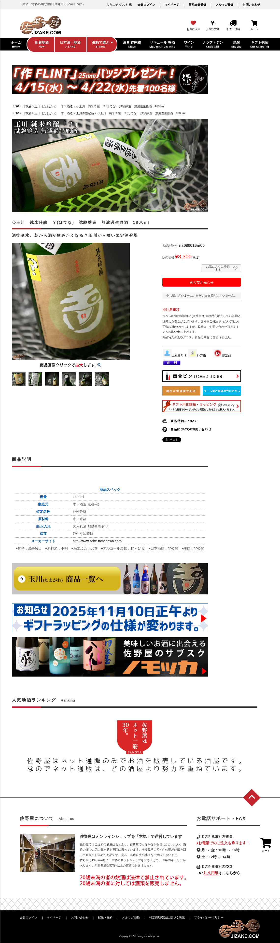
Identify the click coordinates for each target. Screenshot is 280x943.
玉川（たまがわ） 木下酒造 (53, 106)
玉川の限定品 (85, 113)
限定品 (222, 355)
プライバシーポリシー (209, 917)
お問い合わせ (251, 4)
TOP (16, 106)
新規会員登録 (197, 4)
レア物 (197, 355)
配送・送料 (105, 917)
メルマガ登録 (224, 4)
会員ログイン (146, 4)
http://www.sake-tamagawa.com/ (97, 541)
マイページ (172, 4)
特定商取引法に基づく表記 (167, 917)
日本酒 (26, 106)
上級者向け (174, 355)
